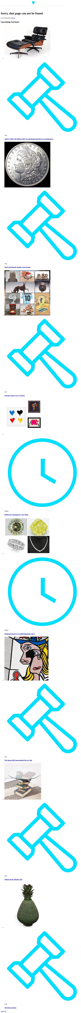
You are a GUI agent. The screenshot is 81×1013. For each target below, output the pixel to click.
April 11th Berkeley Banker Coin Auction (17, 267)
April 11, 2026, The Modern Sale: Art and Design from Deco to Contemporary (28, 139)
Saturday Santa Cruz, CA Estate (14, 395)
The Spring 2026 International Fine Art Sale (18, 760)
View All (3, 1011)
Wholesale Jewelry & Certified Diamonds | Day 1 (19, 634)
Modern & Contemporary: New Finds (16, 514)
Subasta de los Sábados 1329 (13, 879)
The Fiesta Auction (10, 1008)
